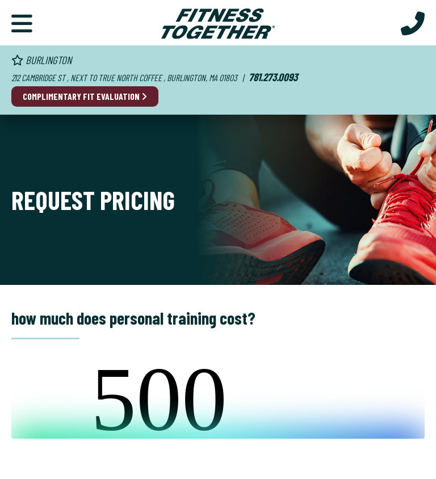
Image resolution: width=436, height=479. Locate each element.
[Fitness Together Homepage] (218, 22)
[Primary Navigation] (21, 22)
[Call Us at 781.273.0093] (413, 22)
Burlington (41, 59)
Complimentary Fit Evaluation (85, 96)
